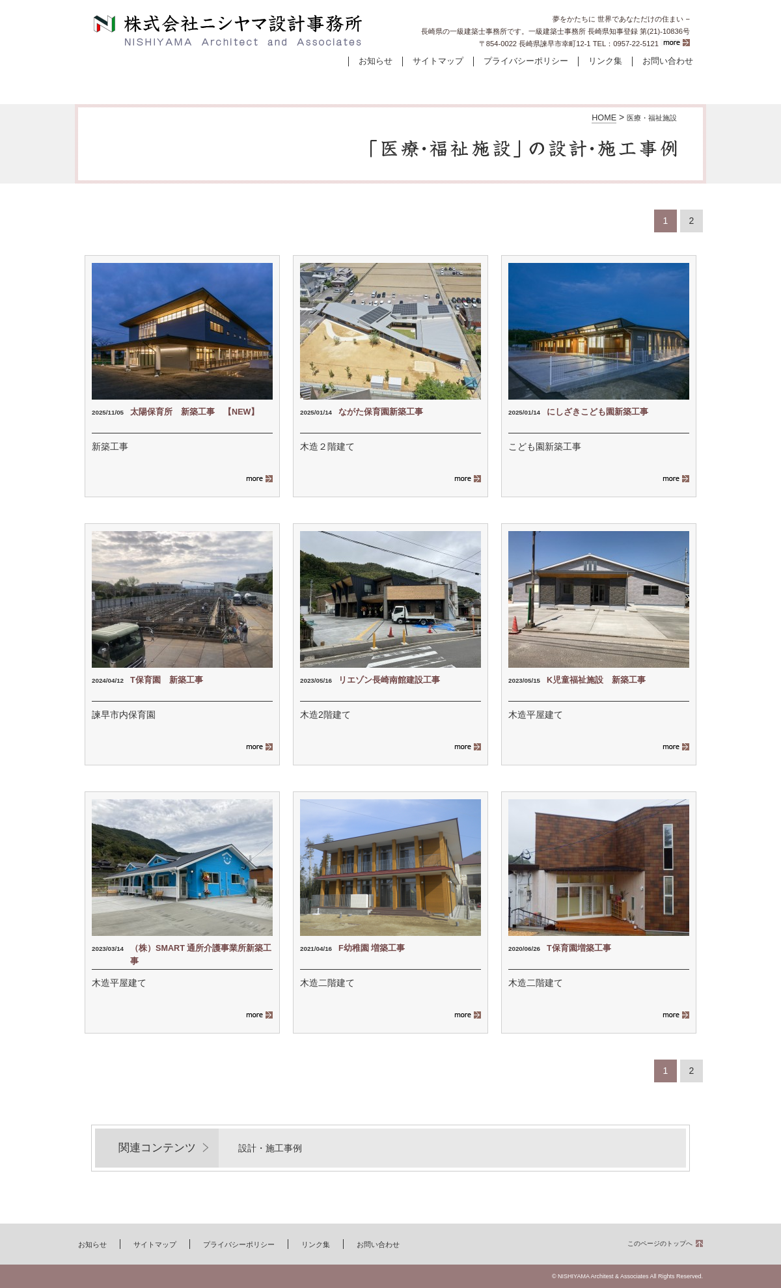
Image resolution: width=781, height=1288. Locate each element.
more (675, 42)
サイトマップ (438, 61)
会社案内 (640, 82)
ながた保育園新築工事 (385, 412)
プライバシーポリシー (526, 61)
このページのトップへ (659, 1243)
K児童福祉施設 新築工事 (596, 680)
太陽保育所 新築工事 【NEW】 (194, 412)
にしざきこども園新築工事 (597, 412)
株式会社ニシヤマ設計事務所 (228, 31)
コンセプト (515, 82)
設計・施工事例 (265, 82)
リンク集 (605, 61)
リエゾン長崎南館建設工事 (389, 680)
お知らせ (375, 61)
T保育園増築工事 (579, 948)
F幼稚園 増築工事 (371, 948)
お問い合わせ (667, 61)
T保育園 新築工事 (166, 680)
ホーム (140, 82)
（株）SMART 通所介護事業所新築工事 (200, 955)
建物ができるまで (390, 82)
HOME (604, 117)
